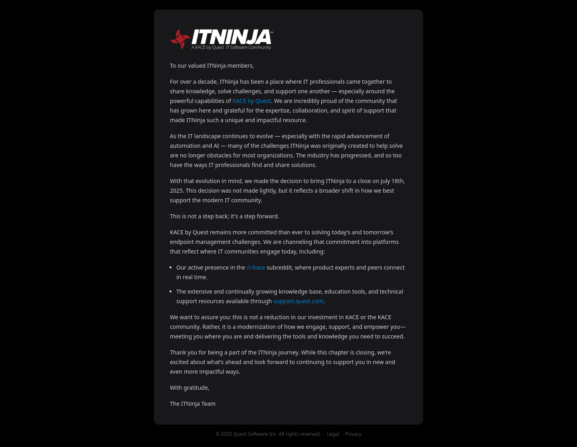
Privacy (353, 434)
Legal (333, 434)
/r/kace (256, 267)
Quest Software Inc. (255, 434)
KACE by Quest (252, 101)
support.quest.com (298, 301)
